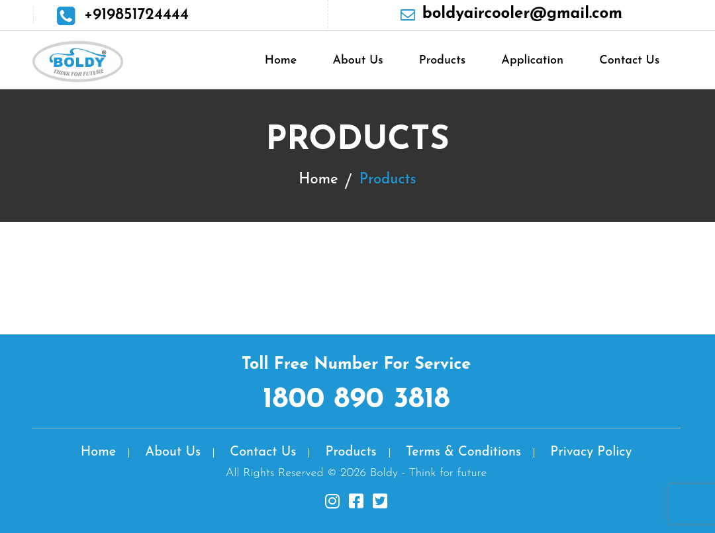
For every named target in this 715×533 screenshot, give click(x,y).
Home (281, 60)
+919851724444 (136, 15)
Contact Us (629, 60)
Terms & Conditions (463, 452)
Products (442, 60)
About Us (357, 60)
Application (532, 60)
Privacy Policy (591, 452)
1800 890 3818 (356, 399)
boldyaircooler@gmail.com (522, 14)
